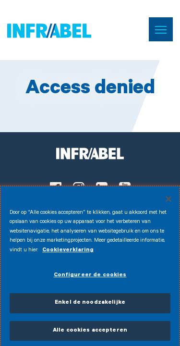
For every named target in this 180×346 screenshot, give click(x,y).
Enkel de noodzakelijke (90, 305)
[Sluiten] (168, 200)
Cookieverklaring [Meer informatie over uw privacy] (68, 252)
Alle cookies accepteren (90, 333)
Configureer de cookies (90, 277)
